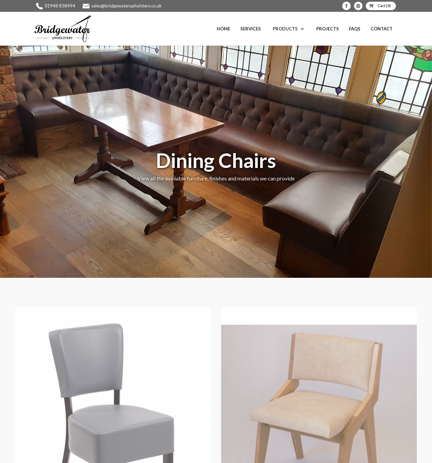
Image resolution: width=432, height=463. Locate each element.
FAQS (354, 28)
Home (223, 28)
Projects (327, 28)
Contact (382, 28)
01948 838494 (60, 5)
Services (250, 28)
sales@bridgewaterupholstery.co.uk (126, 5)
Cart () (384, 5)
